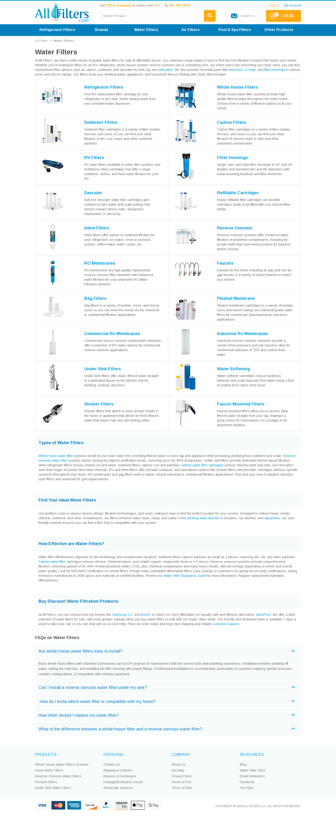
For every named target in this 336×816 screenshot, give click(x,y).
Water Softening (233, 369)
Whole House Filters (237, 87)
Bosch (145, 614)
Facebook (247, 782)
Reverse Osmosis (234, 228)
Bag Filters (95, 298)
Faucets (225, 263)
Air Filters (190, 30)
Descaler (93, 192)
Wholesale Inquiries (118, 788)
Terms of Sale (182, 788)
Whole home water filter (55, 456)
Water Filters (146, 30)
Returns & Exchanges (119, 776)
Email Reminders (252, 776)
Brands (101, 30)
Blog (243, 764)
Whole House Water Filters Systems (61, 764)
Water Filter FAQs (253, 770)
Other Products (278, 30)
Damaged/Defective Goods (123, 782)
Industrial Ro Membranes (242, 333)
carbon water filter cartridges (202, 465)
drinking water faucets (203, 518)
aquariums (272, 518)
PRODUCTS (45, 755)
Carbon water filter (52, 562)
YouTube (246, 788)
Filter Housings (232, 157)
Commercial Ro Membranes (112, 333)
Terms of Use (181, 782)
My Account (292, 5)
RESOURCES (252, 755)
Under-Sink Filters (102, 369)
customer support (226, 624)
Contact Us (111, 764)
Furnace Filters (46, 782)
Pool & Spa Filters (234, 30)
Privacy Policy (182, 776)
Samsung (119, 614)
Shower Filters (98, 404)
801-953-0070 (179, 5)
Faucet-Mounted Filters (240, 404)
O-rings (250, 70)
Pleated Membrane (236, 298)
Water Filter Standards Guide (184, 575)
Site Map (178, 770)
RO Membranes (99, 263)
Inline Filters (96, 228)
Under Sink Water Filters (53, 788)
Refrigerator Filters (57, 30)
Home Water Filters (49, 770)
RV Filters (94, 157)
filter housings (274, 70)
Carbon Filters (231, 122)
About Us (178, 764)
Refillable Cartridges (238, 192)
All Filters (41, 40)
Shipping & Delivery (117, 770)
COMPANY (181, 755)
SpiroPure (263, 614)
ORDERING (113, 755)
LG (130, 614)
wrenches (235, 70)
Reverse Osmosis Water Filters (58, 776)
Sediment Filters (100, 122)
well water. (166, 70)
